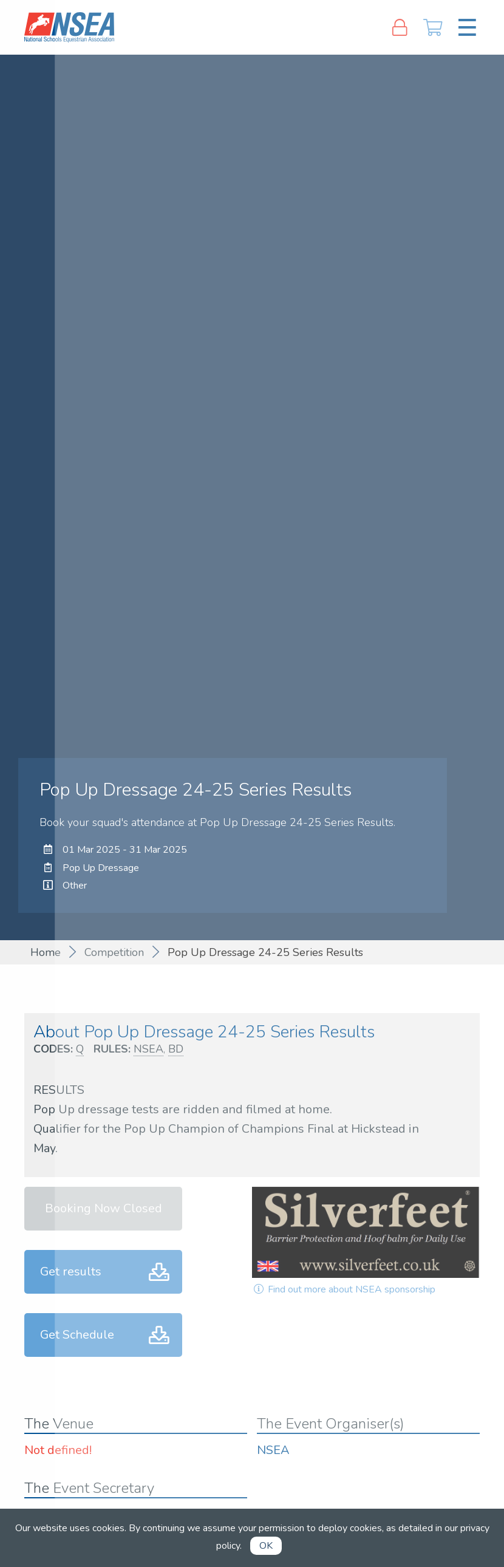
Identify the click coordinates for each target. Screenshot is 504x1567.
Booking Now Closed (103, 1208)
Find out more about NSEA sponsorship (343, 1289)
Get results (70, 1271)
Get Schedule (77, 1334)
